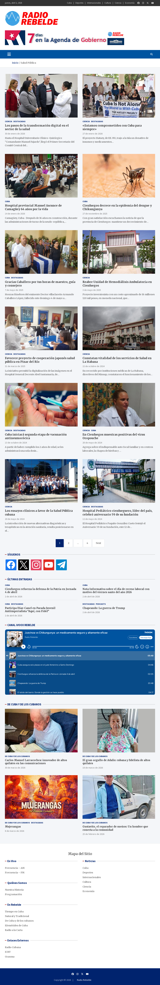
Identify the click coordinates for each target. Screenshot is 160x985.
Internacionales (94, 2)
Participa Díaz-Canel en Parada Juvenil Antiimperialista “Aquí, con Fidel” (30, 610)
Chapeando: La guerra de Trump (104, 608)
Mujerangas (13, 826)
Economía (129, 2)
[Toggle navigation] (9, 54)
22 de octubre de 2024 (93, 366)
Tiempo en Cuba (14, 911)
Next (98, 543)
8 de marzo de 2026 (14, 830)
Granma (9, 956)
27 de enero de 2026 (93, 133)
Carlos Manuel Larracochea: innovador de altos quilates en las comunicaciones (36, 762)
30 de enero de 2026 (15, 133)
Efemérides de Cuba (16, 925)
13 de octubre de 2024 (16, 442)
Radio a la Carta (13, 930)
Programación (13, 894)
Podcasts (101, 604)
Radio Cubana (13, 947)
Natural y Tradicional (17, 916)
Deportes (79, 2)
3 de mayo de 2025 (92, 290)
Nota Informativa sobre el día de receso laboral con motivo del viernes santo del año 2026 (116, 590)
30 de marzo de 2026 (15, 767)
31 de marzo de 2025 (15, 366)
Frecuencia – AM (15, 867)
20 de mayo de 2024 (14, 518)
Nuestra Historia (14, 889)
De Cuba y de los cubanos (17, 756)
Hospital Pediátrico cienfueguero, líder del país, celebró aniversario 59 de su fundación (117, 512)
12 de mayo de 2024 (92, 518)
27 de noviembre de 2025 (95, 213)
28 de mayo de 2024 (92, 442)
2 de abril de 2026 (13, 596)
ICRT (8, 951)
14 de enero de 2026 (15, 213)
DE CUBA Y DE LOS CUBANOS (24, 704)
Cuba (69, 2)
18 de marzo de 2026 (93, 767)
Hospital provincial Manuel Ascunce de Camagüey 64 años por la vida (33, 207)
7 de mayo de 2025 (14, 290)
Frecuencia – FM (14, 872)
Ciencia (118, 2)
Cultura (107, 2)
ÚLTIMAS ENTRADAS (19, 579)
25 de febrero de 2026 (93, 834)
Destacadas (19, 121)
